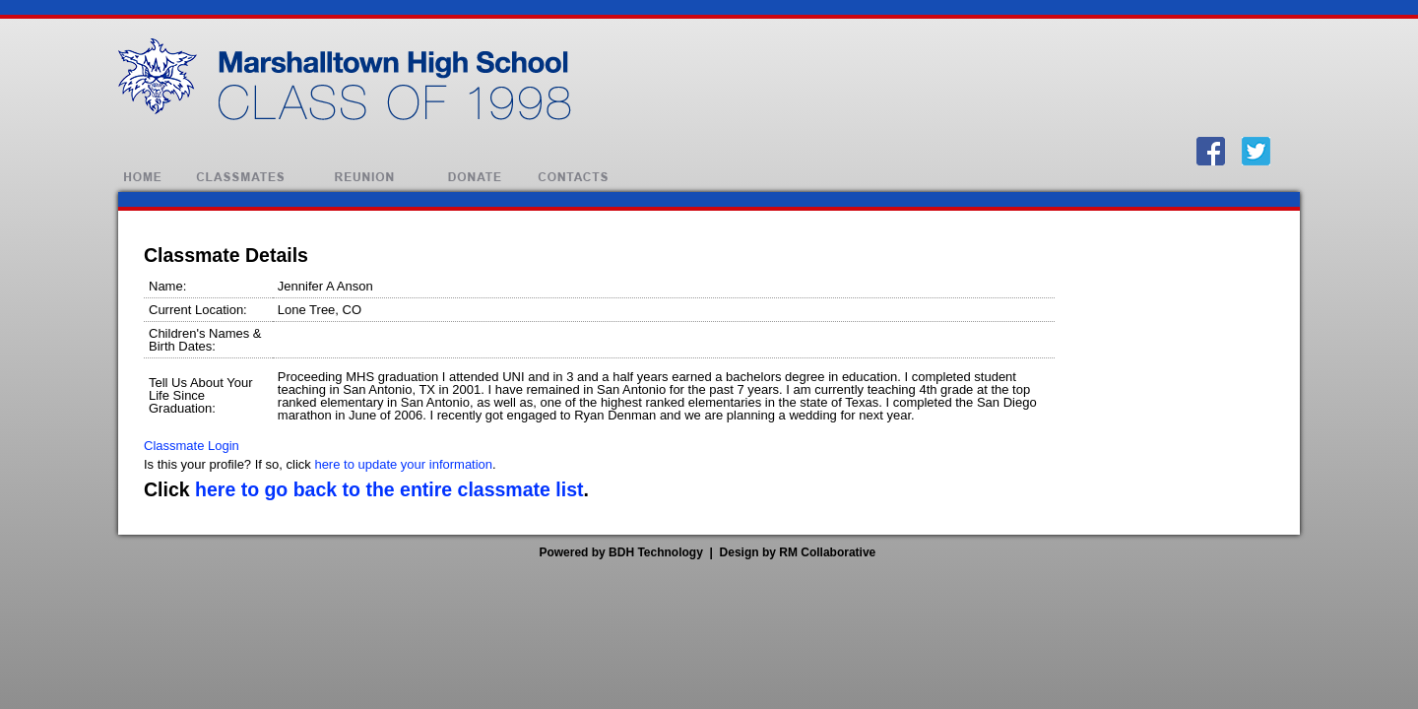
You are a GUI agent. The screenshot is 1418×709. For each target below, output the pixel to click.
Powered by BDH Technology (620, 552)
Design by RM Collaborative (798, 552)
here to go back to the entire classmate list (389, 489)
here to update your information (403, 464)
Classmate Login (191, 445)
